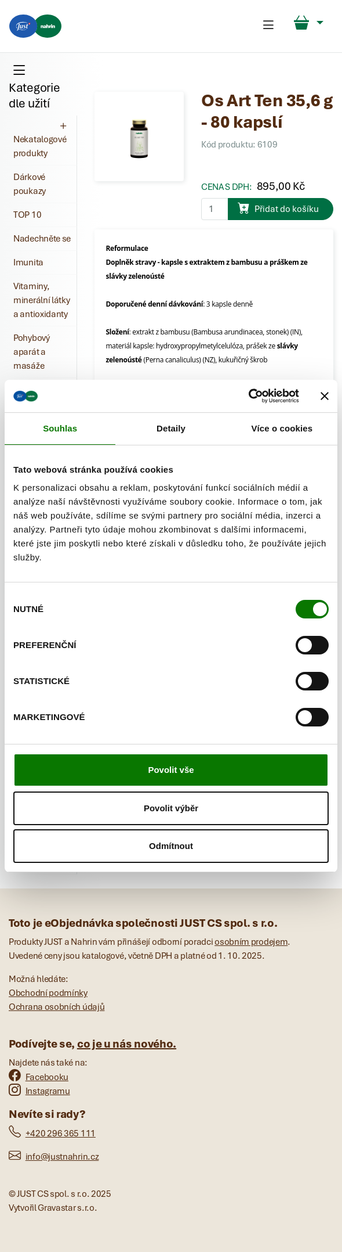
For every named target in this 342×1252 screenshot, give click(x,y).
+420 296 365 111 (52, 1133)
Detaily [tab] (171, 428)
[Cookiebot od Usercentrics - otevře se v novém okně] (248, 396)
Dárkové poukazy (29, 184)
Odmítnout (171, 846)
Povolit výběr (171, 808)
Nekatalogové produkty (41, 139)
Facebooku (38, 1077)
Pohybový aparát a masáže (31, 352)
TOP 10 (27, 215)
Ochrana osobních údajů (56, 1007)
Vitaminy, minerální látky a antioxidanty (41, 300)
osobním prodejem (251, 942)
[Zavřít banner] (325, 396)
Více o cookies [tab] (282, 428)
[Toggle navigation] (268, 26)
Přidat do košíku (278, 207)
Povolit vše (171, 770)
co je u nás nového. (126, 1044)
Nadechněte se (42, 238)
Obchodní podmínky (48, 993)
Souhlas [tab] (60, 428)
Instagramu (39, 1091)
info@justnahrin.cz (54, 1157)
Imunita (28, 262)
